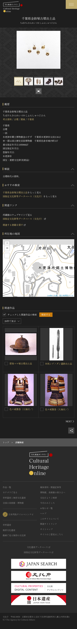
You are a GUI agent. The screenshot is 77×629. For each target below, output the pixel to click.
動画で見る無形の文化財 (14, 535)
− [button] (7, 248)
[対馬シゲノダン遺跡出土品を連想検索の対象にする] (41, 363)
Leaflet (50, 296)
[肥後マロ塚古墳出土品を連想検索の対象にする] (6, 363)
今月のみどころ (47, 502)
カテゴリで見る (10, 492)
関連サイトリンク (48, 523)
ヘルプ (43, 513)
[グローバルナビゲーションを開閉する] (71, 4)
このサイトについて (49, 518)
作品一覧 (7, 487)
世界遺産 (7, 524)
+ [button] (7, 243)
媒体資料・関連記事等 (50, 487)
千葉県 (30, 119)
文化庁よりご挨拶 (48, 497)
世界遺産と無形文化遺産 (14, 497)
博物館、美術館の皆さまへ (52, 492)
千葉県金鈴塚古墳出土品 (15, 192)
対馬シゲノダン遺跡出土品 (58, 363)
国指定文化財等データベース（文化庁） (23, 196)
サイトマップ (46, 529)
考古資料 (7, 119)
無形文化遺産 (9, 530)
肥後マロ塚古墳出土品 (21, 363)
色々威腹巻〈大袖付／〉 (22, 409)
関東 (23, 119)
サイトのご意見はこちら (51, 534)
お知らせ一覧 (46, 508)
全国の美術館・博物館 (13, 502)
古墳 (16, 119)
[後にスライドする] (70, 421)
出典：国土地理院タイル (63, 296)
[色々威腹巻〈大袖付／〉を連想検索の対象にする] (6, 409)
